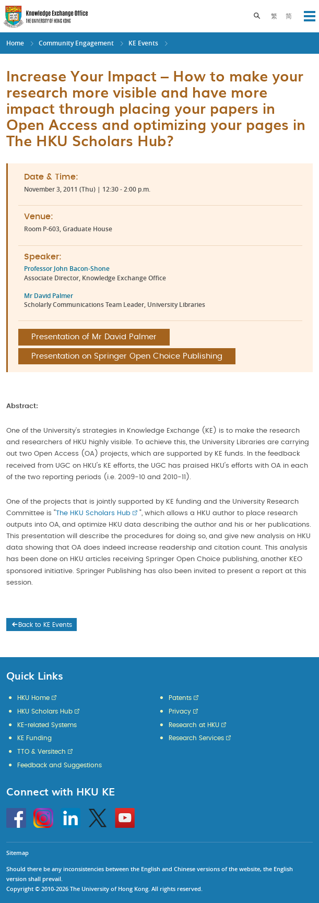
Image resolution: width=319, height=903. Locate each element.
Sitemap (17, 853)
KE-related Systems (47, 725)
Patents (180, 698)
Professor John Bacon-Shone (67, 268)
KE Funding (34, 738)
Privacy (180, 711)
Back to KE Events (41, 625)
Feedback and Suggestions (59, 765)
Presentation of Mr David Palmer (94, 337)
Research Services (196, 738)
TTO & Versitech (41, 751)
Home (15, 43)
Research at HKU (194, 725)
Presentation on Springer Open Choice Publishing (126, 356)
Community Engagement (76, 43)
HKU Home (33, 698)
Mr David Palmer (48, 295)
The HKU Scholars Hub (93, 513)
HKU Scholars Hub (45, 711)
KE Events (143, 43)
